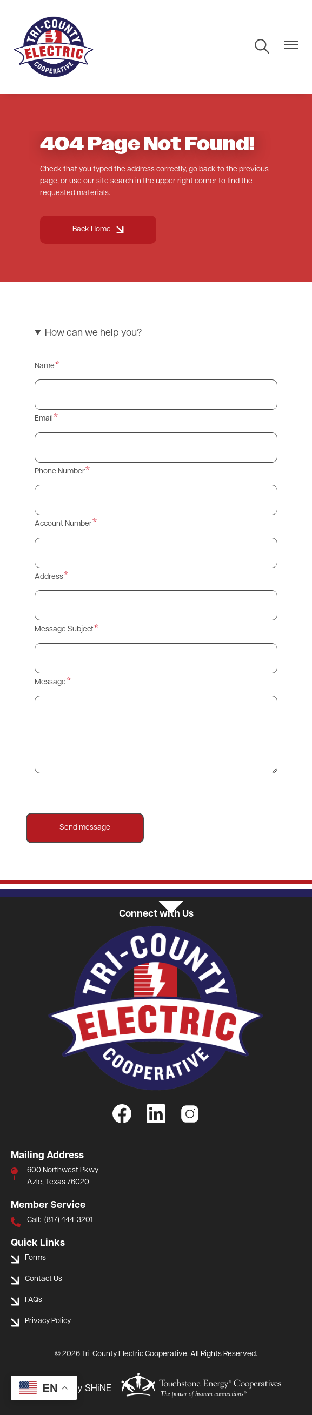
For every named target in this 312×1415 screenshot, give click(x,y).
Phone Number (60, 472)
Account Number (63, 524)
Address (49, 577)
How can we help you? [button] (93, 333)
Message (50, 682)
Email (44, 419)
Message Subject (64, 629)
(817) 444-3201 (68, 1220)
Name (45, 366)
